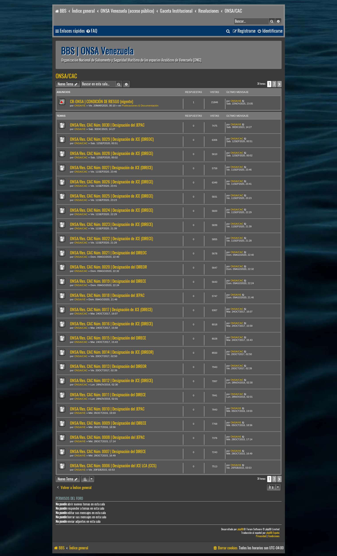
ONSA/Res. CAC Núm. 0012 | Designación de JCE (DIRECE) (111, 380)
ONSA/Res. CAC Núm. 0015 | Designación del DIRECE (108, 338)
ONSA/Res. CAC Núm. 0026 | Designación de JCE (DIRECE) (111, 182)
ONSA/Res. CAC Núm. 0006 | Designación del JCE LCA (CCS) (113, 465)
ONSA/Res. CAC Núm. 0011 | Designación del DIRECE (108, 394)
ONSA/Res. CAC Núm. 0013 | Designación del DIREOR (108, 366)
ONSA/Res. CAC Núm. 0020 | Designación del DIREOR (108, 267)
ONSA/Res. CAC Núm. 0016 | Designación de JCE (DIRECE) (111, 323)
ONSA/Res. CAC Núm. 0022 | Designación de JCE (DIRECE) (111, 238)
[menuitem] (91, 31)
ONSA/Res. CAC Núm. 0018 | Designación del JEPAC (107, 295)
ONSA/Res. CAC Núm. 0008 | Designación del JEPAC (107, 437)
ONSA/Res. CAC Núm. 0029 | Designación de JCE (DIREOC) (112, 139)
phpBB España (272, 532)
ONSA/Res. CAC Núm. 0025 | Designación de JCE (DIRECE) (111, 196)
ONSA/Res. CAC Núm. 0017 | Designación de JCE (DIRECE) (111, 309)
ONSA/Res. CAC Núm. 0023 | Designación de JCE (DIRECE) (111, 224)
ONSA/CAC (66, 76)
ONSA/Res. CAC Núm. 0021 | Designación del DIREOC (108, 252)
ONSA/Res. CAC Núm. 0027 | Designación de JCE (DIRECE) (111, 167)
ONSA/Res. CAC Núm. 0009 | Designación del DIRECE (108, 423)
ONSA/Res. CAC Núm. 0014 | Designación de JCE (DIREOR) (112, 352)
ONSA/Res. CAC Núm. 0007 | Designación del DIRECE (108, 451)
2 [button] (274, 84)
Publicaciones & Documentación (140, 105)
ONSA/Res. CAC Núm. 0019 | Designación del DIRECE (108, 281)
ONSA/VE (80, 105)
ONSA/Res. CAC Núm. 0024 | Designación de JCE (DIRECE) (111, 210)
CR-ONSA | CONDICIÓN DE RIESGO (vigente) (101, 101)
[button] (279, 84)
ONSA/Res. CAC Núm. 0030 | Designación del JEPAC (107, 125)
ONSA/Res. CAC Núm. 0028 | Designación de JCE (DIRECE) (111, 153)
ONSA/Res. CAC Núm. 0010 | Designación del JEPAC (107, 409)
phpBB (240, 529)
